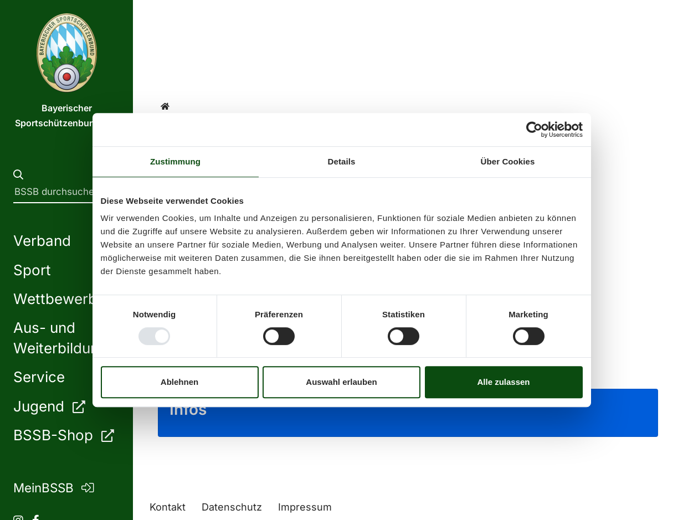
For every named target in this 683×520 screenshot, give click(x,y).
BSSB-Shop (63, 435)
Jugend (49, 406)
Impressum (305, 507)
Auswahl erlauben (341, 382)
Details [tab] (342, 161)
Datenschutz (232, 507)
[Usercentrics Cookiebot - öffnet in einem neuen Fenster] (534, 129)
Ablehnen (179, 382)
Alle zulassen (503, 382)
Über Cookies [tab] (508, 161)
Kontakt (168, 507)
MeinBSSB (53, 487)
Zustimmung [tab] (175, 161)
